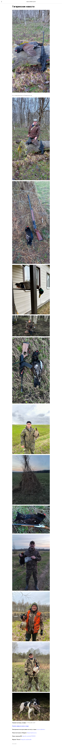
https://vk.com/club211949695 (29, 736)
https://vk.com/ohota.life (26, 739)
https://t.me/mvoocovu (32, 732)
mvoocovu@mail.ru (41, 729)
